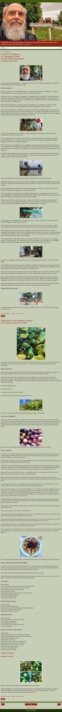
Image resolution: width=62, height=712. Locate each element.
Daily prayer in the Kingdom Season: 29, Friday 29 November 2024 (17, 321)
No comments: (20, 313)
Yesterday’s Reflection (7, 653)
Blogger (34, 710)
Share (3, 316)
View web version (31, 707)
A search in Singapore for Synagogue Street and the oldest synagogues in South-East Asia (12, 57)
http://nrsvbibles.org (30, 692)
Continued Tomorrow (7, 656)
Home (31, 704)
